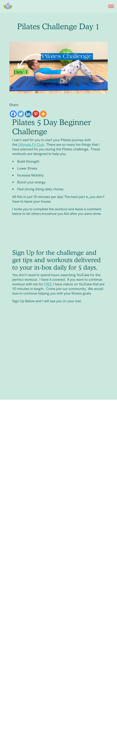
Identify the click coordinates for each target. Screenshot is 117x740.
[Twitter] (20, 114)
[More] (43, 114)
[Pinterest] (35, 114)
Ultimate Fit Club (30, 144)
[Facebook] (13, 114)
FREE (48, 284)
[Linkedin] (28, 114)
